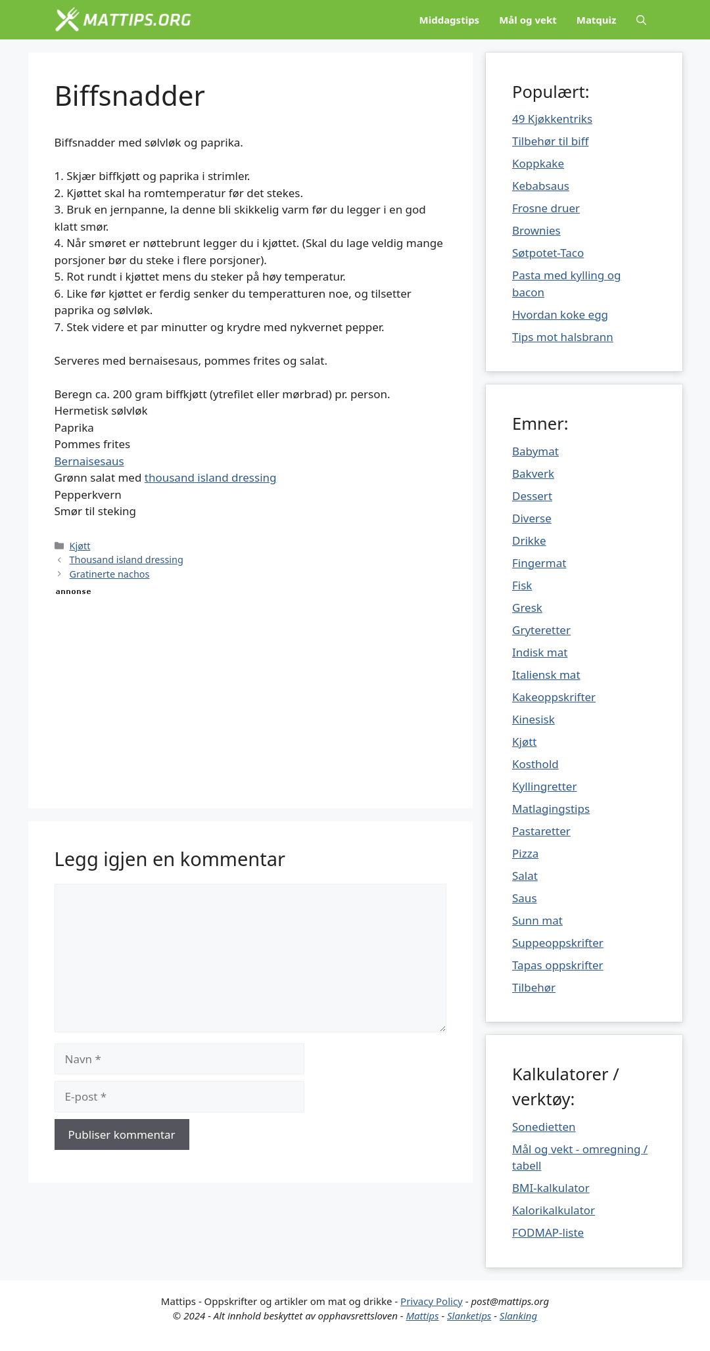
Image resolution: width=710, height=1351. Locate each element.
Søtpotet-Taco (548, 252)
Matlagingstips (551, 808)
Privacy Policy (431, 1301)
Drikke (529, 540)
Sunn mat (537, 920)
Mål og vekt (528, 19)
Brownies (536, 230)
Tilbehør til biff (550, 141)
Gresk (527, 607)
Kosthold (535, 763)
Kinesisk (533, 719)
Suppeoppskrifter (558, 942)
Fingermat (539, 562)
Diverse (532, 518)
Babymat (535, 451)
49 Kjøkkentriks (552, 118)
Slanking (518, 1315)
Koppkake (538, 163)
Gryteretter (541, 629)
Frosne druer (546, 208)
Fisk (522, 585)
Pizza (525, 853)
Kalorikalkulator (553, 1210)
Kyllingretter (544, 786)
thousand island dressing (211, 477)
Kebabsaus (540, 185)
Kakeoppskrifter (554, 696)
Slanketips (469, 1315)
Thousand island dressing (126, 559)
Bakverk (533, 473)
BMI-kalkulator (551, 1187)
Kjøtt (80, 545)
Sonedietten (544, 1126)
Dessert (532, 495)
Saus (524, 897)
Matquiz (597, 19)
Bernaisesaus (89, 461)
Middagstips (449, 19)
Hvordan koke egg (560, 314)
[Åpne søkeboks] (641, 19)
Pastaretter (541, 830)
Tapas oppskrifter (558, 965)
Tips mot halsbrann (562, 336)
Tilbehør (534, 987)
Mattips (422, 1315)
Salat (525, 875)
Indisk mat (539, 652)
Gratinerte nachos (110, 574)
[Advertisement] (251, 690)
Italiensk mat (546, 674)
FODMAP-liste (548, 1232)
